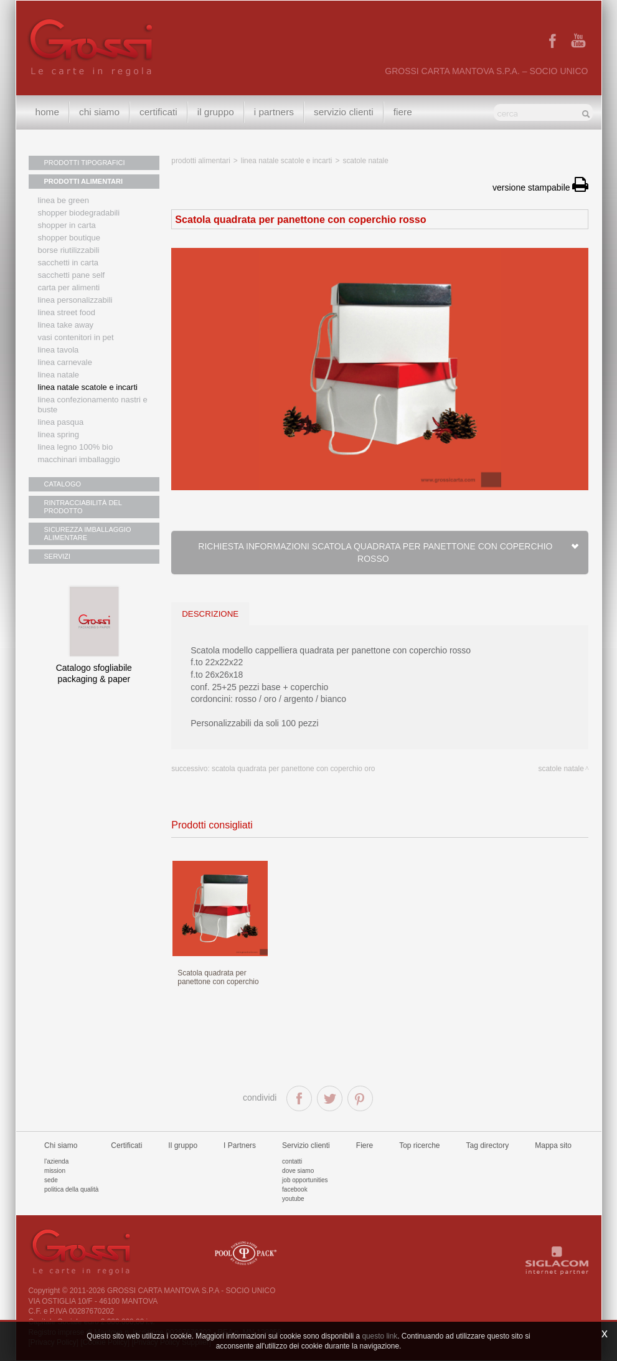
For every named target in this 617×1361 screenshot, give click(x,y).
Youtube (293, 1198)
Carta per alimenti (69, 287)
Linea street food (67, 312)
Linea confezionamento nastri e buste (93, 404)
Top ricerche (419, 1145)
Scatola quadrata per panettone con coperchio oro (293, 768)
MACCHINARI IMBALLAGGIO (79, 459)
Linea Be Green (63, 200)
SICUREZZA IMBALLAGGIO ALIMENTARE (87, 533)
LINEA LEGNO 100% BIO (75, 447)
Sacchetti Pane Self (71, 275)
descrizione (210, 614)
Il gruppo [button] (215, 112)
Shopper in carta (67, 225)
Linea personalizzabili (75, 300)
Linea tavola (58, 349)
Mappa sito (553, 1145)
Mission (54, 1170)
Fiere (402, 112)
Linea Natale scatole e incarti (88, 387)
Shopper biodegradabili (79, 212)
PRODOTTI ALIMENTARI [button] (83, 181)
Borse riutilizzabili (69, 250)
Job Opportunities (304, 1180)
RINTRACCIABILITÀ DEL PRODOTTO (83, 507)
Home (47, 112)
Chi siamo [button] (99, 112)
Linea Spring (59, 434)
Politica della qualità (71, 1189)
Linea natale (59, 374)
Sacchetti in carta (68, 262)
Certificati (158, 112)
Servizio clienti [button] (344, 112)
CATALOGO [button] (63, 484)
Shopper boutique (69, 237)
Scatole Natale (365, 160)
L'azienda (56, 1161)
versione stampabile (540, 187)
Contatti (292, 1161)
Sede (51, 1180)
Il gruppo (182, 1145)
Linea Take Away (66, 325)
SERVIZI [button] (57, 556)
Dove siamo (298, 1170)
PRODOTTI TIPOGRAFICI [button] (84, 162)
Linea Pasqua (61, 422)
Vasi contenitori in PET (76, 337)
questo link (379, 1336)
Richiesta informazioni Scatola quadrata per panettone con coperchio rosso (388, 552)
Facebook (295, 1189)
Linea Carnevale (65, 362)
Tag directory (487, 1145)
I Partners (274, 112)
